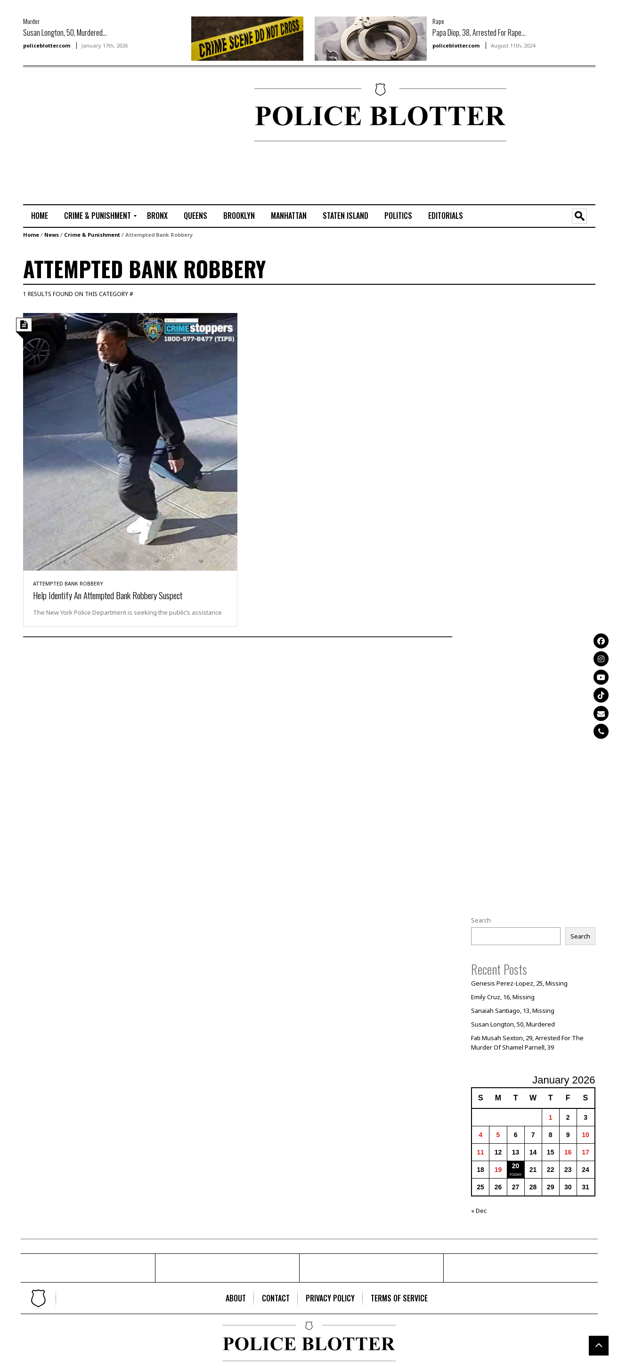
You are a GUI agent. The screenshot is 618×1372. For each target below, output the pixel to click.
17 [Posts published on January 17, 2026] (585, 1152)
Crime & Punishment (92, 234)
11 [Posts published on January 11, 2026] (480, 1152)
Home (31, 234)
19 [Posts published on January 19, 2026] (498, 1169)
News (51, 234)
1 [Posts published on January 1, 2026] (551, 1117)
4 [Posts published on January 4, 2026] (480, 1135)
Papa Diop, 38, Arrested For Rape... (479, 32)
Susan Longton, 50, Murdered (513, 1024)
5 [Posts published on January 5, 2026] (498, 1135)
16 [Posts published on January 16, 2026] (568, 1152)
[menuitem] (39, 216)
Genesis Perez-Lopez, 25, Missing (519, 983)
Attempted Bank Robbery (68, 583)
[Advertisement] (51, 113)
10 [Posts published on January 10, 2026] (585, 1135)
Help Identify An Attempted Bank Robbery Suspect (107, 595)
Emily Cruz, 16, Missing (503, 997)
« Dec (479, 1210)
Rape (438, 21)
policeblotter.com (46, 45)
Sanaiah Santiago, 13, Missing (512, 1010)
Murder (31, 21)
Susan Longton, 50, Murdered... (65, 32)
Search (481, 920)
